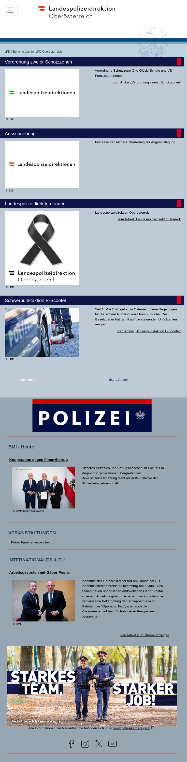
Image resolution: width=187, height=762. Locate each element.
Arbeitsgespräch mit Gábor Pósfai (39, 572)
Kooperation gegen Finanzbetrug (38, 460)
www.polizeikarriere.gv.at (132, 728)
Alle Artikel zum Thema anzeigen (144, 635)
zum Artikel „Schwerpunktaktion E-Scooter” (149, 331)
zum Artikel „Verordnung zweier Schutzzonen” (147, 82)
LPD (7, 51)
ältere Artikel (118, 379)
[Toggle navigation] (10, 10)
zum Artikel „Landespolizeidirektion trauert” (149, 219)
